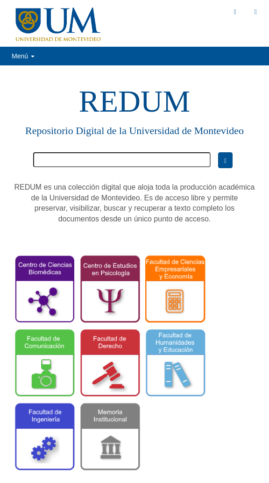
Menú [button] (23, 56)
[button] (235, 12)
